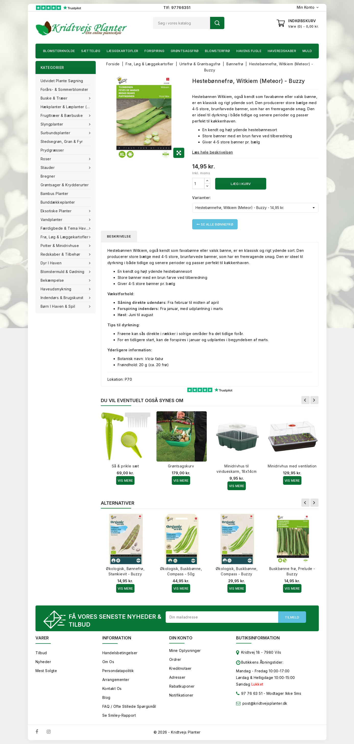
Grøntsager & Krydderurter (65, 185)
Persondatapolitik (118, 670)
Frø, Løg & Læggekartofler (65, 237)
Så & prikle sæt (125, 466)
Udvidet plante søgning (62, 81)
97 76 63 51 (249, 694)
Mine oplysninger (185, 650)
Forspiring (154, 51)
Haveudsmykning (57, 289)
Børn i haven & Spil (58, 306)
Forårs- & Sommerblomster (64, 89)
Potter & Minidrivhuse (60, 245)
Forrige (305, 400)
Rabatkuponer (182, 686)
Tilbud (41, 653)
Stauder (48, 167)
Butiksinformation (258, 637)
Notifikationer (181, 695)
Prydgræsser (52, 150)
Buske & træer (55, 98)
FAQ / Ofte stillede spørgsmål (129, 706)
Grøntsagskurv (181, 466)
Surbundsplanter (56, 133)
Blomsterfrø (217, 51)
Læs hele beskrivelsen (212, 152)
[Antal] (198, 183)
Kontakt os (112, 688)
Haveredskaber (282, 51)
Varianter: (201, 197)
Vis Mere (125, 480)
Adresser (177, 677)
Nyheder (43, 662)
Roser (46, 159)
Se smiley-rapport (119, 715)
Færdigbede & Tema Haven (66, 228)
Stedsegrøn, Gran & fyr (62, 141)
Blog (106, 697)
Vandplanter (52, 219)
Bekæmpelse (53, 280)
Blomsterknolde (59, 51)
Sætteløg (90, 51)
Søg (217, 23)
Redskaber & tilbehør (61, 254)
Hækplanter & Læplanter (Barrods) (68, 107)
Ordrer (175, 659)
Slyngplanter (53, 124)
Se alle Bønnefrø (215, 224)
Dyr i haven (52, 263)
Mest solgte (46, 670)
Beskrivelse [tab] (119, 236)
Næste (314, 400)
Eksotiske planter (57, 211)
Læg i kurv (241, 184)
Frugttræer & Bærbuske (62, 115)
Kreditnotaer (180, 668)
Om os (108, 662)
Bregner (48, 176)
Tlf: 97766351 (177, 7)
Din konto (180, 637)
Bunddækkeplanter (58, 202)
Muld (307, 51)
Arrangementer (115, 679)
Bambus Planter (54, 193)
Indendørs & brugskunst (63, 297)
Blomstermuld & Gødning (63, 271)
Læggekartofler (122, 51)
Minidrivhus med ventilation (292, 466)
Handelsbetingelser (120, 653)
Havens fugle (248, 51)
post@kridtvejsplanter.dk (264, 703)
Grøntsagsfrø (185, 51)
